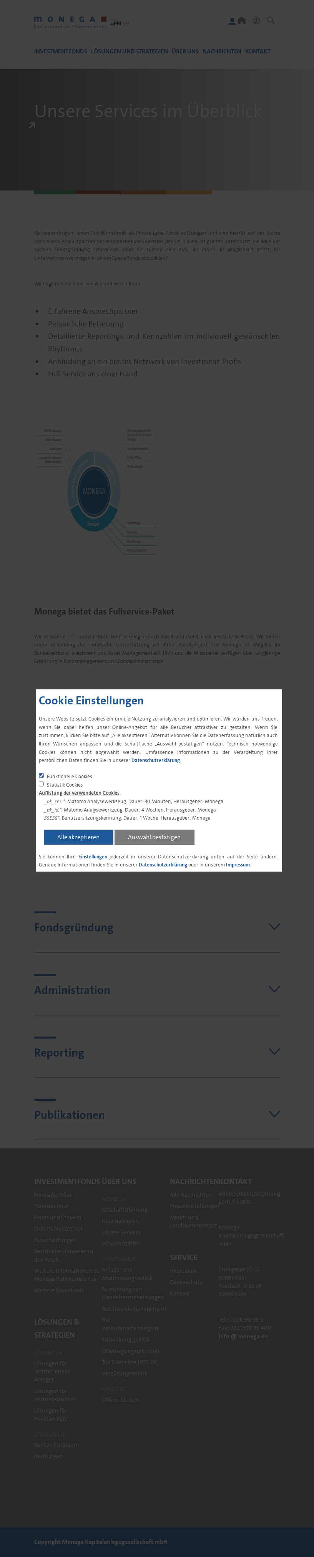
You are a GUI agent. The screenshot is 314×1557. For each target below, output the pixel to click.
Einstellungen (92, 856)
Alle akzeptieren (78, 837)
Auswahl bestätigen (154, 837)
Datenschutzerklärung (155, 760)
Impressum (238, 864)
